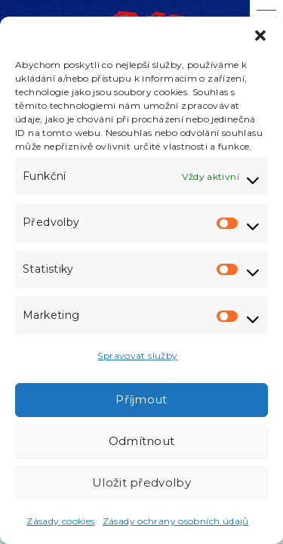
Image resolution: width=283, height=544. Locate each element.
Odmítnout (142, 441)
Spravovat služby (137, 355)
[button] (260, 35)
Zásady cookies (60, 521)
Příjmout (141, 399)
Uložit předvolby (141, 482)
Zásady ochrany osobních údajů (176, 521)
